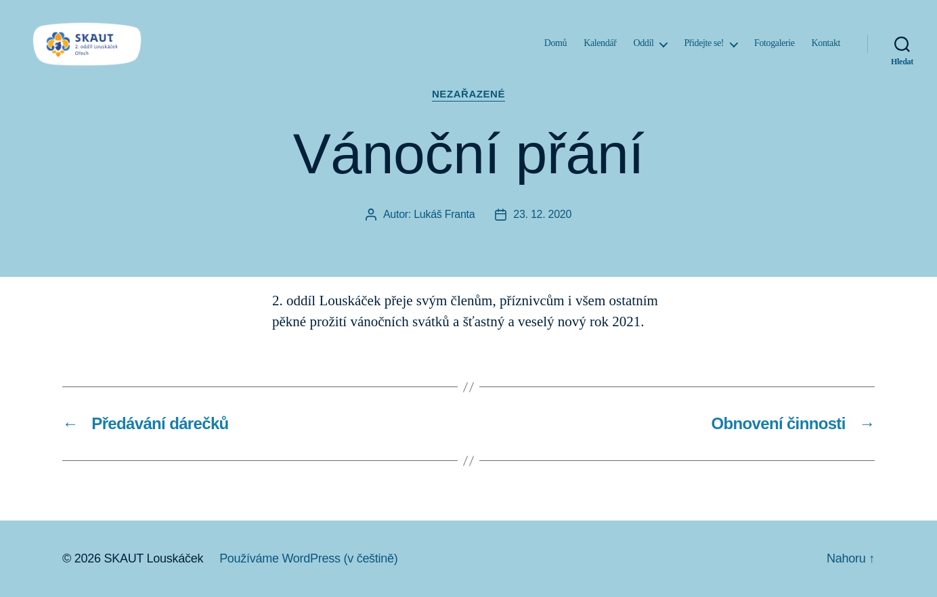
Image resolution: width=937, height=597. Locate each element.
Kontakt (826, 49)
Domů (555, 49)
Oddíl (643, 49)
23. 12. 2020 (542, 214)
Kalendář (600, 49)
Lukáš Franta (444, 214)
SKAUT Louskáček (153, 558)
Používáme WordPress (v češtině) (308, 558)
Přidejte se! (704, 49)
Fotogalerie (774, 49)
